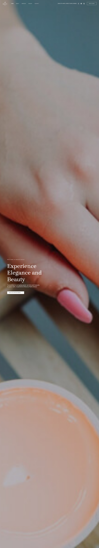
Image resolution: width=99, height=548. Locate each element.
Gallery (32, 3)
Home (12, 3)
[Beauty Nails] (5, 3)
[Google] (84, 3)
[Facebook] (81, 3)
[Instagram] (78, 3)
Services (25, 3)
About (18, 3)
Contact (39, 3)
